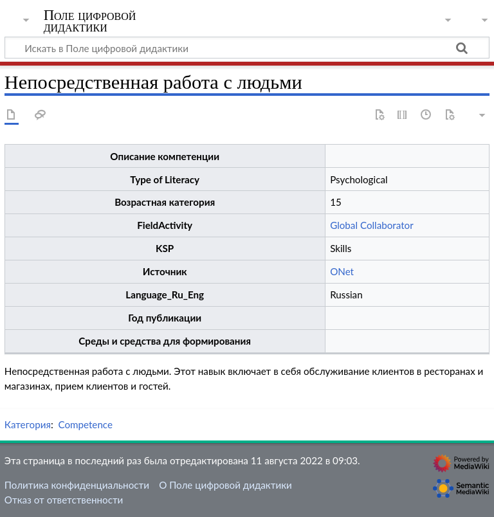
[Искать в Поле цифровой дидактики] (247, 47)
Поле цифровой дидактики (90, 21)
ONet (342, 271)
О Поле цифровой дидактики (225, 485)
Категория (28, 424)
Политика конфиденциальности (77, 485)
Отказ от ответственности (64, 499)
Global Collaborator (372, 225)
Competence (85, 424)
